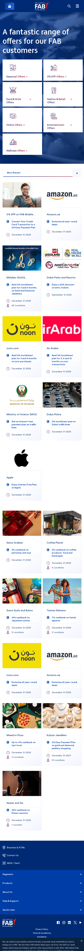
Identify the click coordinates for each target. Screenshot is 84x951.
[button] (42, 6)
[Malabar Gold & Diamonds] (22, 278)
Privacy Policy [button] (42, 929)
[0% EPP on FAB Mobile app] (22, 211)
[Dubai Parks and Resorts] (62, 278)
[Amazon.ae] (62, 211)
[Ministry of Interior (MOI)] (22, 411)
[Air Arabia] (62, 346)
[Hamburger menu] (77, 6)
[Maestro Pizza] (22, 734)
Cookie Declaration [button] (41, 941)
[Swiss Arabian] (22, 542)
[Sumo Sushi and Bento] (22, 608)
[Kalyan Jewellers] (62, 734)
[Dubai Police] (62, 411)
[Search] (69, 6)
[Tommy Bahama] (62, 608)
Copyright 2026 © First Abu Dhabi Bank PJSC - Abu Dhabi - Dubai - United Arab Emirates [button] (42, 946)
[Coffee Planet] (62, 542)
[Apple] (22, 472)
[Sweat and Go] (22, 800)
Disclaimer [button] (42, 937)
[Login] (9, 6)
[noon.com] (22, 346)
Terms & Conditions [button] (42, 933)
